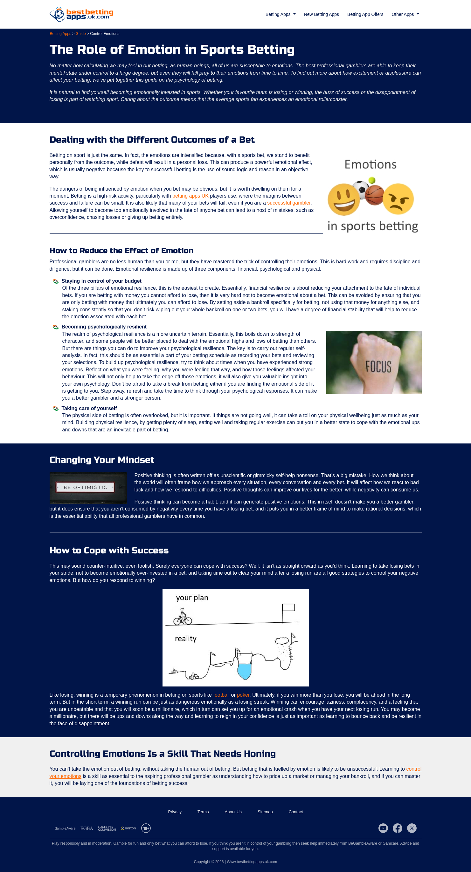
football (221, 695)
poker (243, 695)
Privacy (175, 811)
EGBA (87, 828)
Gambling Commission (107, 828)
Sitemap (265, 811)
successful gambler (288, 203)
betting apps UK (190, 196)
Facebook (397, 828)
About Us (233, 811)
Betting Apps (60, 33)
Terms (203, 811)
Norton (128, 828)
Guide (81, 33)
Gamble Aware (65, 828)
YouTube (383, 828)
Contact (296, 811)
